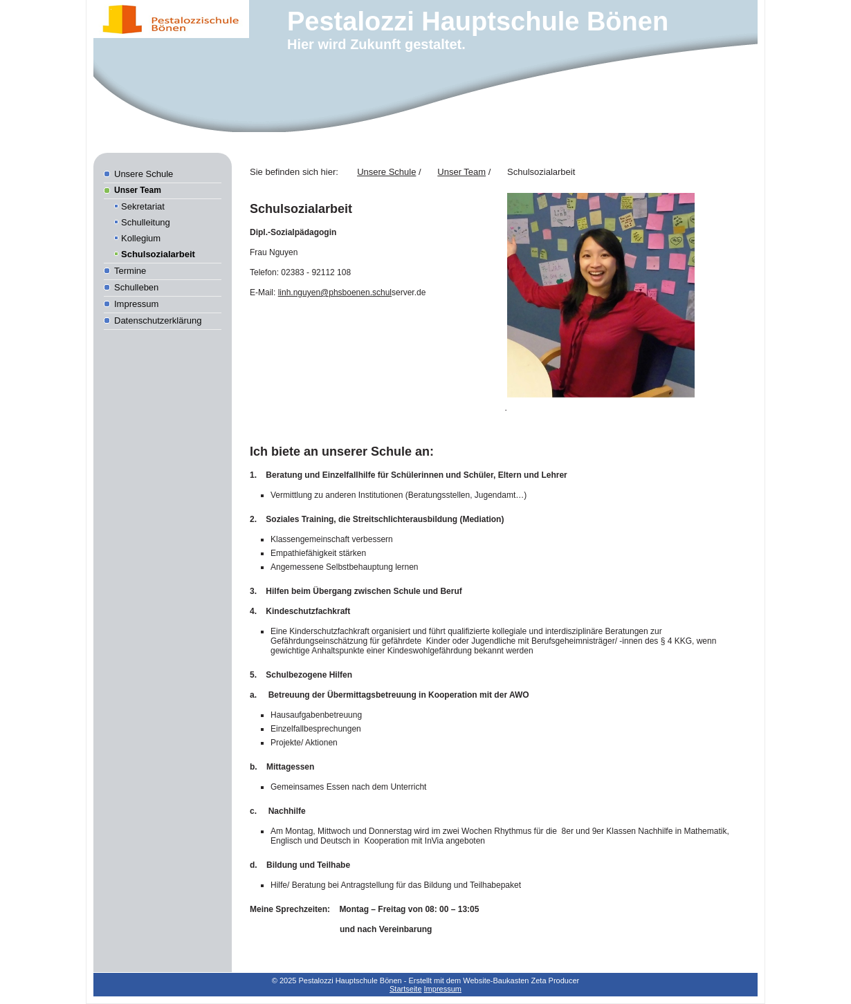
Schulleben (136, 287)
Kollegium (141, 238)
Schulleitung (145, 222)
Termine (130, 271)
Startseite (405, 989)
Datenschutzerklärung (157, 320)
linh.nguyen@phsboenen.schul (335, 292)
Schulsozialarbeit (158, 254)
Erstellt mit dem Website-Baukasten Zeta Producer (493, 980)
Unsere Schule (143, 174)
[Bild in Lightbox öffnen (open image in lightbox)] (601, 295)
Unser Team (137, 190)
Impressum (136, 304)
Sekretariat (143, 206)
